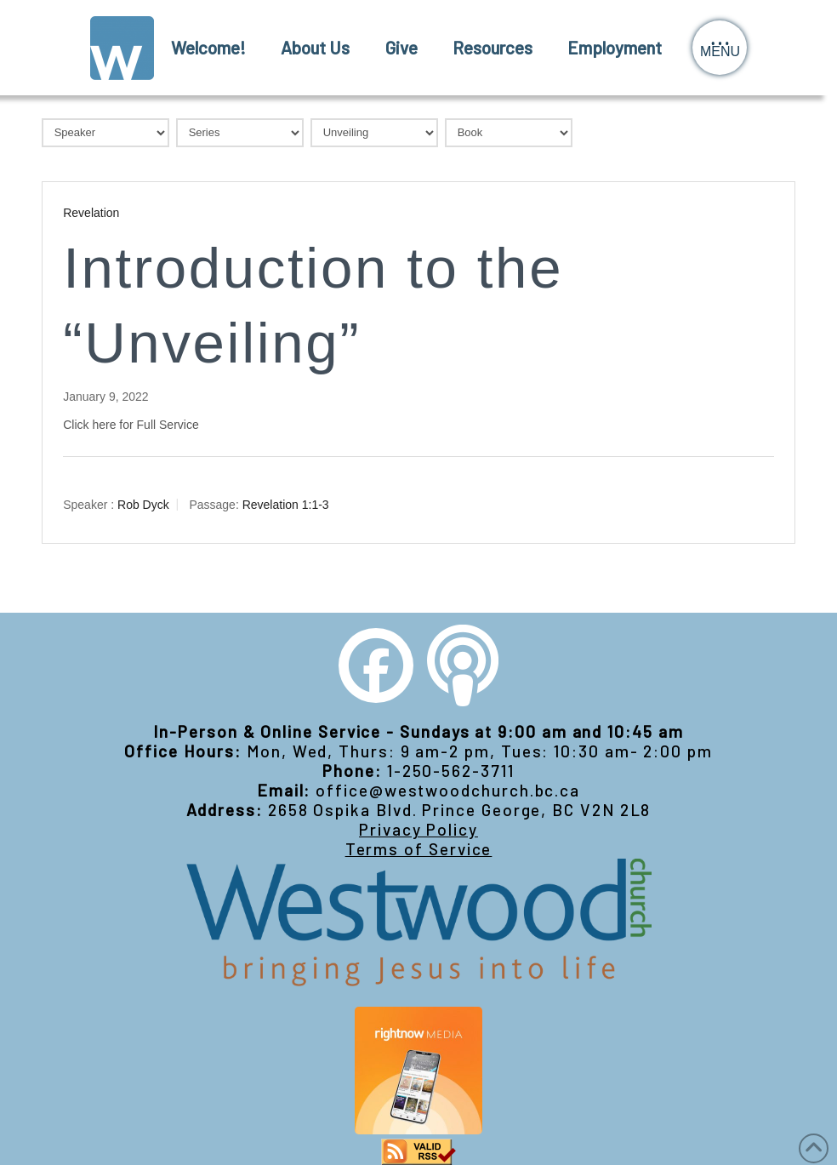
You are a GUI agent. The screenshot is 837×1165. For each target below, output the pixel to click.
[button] (719, 47)
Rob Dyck (143, 504)
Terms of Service (419, 849)
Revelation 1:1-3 (285, 504)
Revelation (91, 213)
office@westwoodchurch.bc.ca (448, 790)
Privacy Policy (418, 829)
